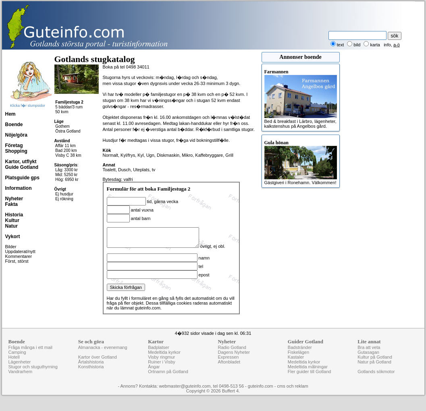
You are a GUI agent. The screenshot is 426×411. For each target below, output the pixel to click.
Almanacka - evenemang (102, 355)
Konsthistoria (91, 375)
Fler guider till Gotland (309, 380)
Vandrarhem (20, 380)
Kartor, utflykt (21, 161)
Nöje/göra (16, 135)
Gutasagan (368, 360)
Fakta (11, 204)
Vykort (12, 236)
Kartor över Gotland (97, 365)
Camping (17, 360)
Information (18, 188)
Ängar (154, 375)
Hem (10, 114)
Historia (14, 215)
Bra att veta (368, 355)
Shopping (16, 151)
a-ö (396, 44)
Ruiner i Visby (161, 370)
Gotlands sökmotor (376, 380)
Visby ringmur (161, 365)
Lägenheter (19, 370)
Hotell (14, 365)
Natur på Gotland (374, 370)
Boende (14, 124)
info (387, 44)
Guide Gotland (22, 167)
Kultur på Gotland (374, 365)
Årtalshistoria (91, 370)
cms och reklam (292, 394)
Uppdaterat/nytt (20, 251)
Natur (11, 226)
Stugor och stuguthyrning (33, 375)
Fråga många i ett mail (30, 355)
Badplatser (158, 355)
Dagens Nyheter (234, 360)
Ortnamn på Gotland (168, 380)
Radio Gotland (232, 355)
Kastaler (296, 365)
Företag (14, 145)
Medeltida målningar (308, 375)
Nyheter (14, 198)
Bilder (11, 246)
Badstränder (300, 355)
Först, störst (17, 261)
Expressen (228, 365)
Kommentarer (18, 256)
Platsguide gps (22, 178)
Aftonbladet (229, 370)
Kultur (12, 220)
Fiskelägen (298, 360)
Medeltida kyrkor (164, 360)
